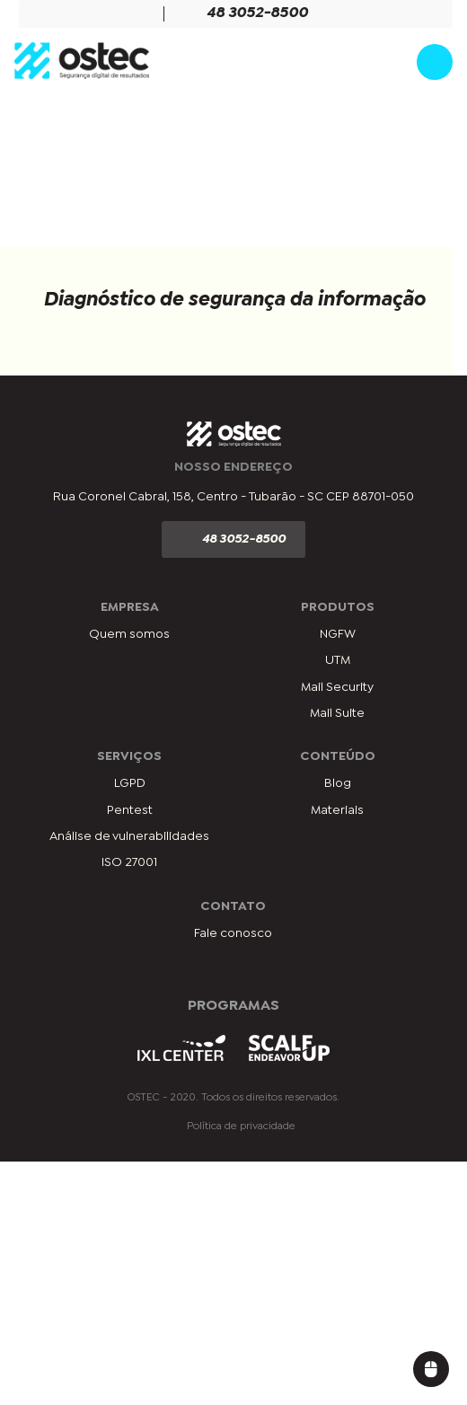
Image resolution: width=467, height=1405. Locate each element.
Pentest (130, 810)
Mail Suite (337, 713)
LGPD (129, 783)
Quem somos (129, 634)
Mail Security (337, 687)
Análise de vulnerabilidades (129, 836)
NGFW (338, 634)
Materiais (337, 810)
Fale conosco (233, 933)
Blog (337, 783)
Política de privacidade (241, 1126)
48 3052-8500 (247, 14)
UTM (337, 660)
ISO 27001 (129, 862)
